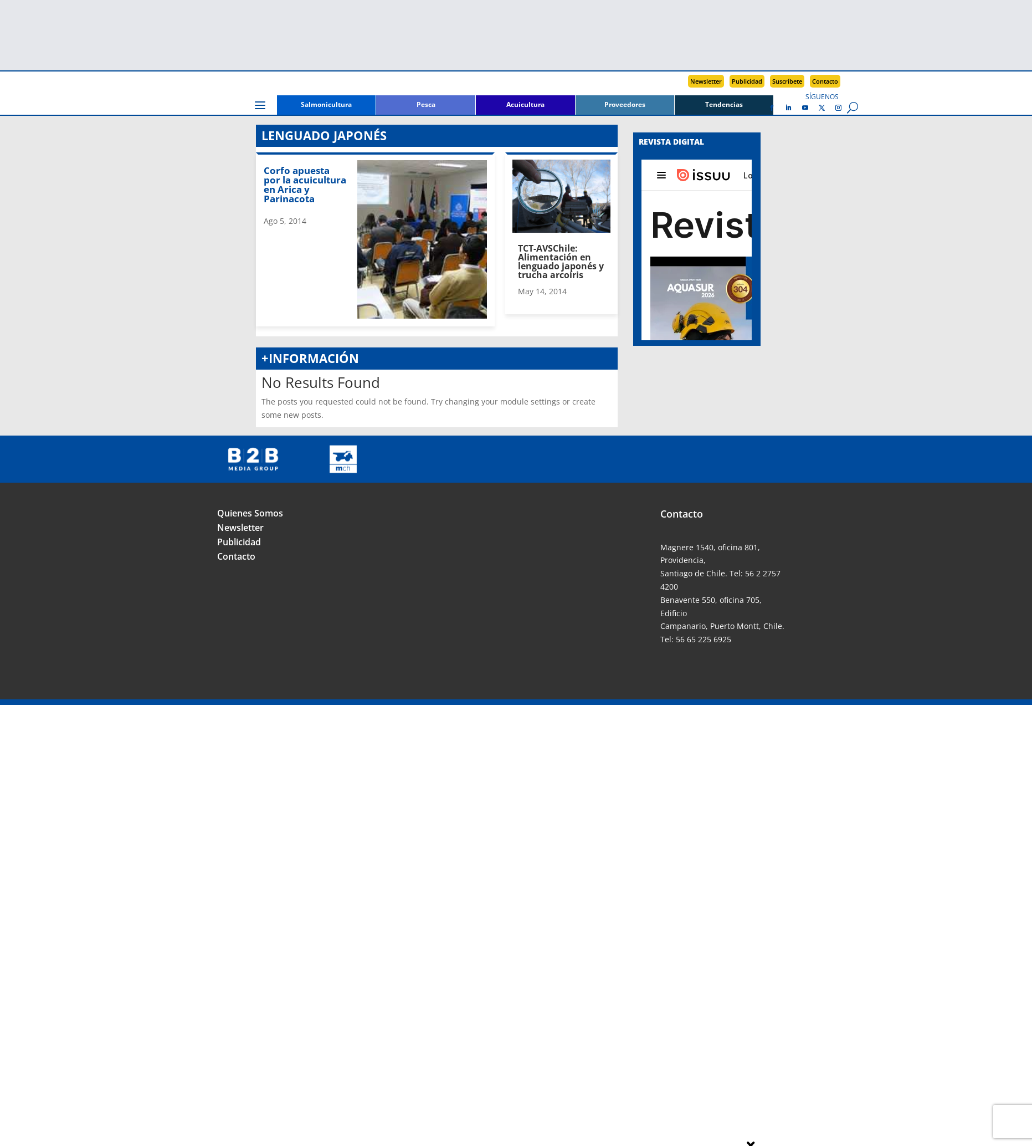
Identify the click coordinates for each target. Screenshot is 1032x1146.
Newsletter (706, 81)
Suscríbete (787, 81)
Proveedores (624, 105)
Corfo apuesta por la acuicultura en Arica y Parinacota (305, 184)
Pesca (426, 105)
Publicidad (747, 81)
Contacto (825, 81)
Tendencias (724, 105)
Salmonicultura (326, 105)
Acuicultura (525, 105)
